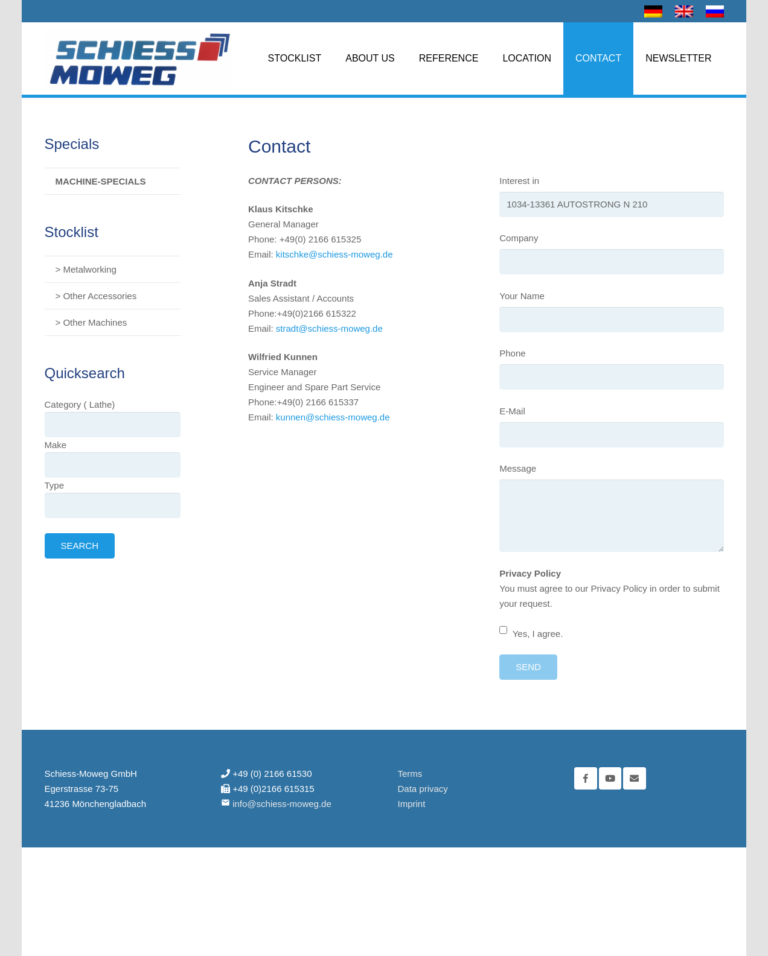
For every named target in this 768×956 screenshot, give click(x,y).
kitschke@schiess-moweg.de (334, 254)
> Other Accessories (96, 296)
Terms (410, 773)
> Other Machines (91, 322)
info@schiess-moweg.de (281, 804)
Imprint (412, 804)
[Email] (634, 778)
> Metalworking (86, 269)
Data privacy (423, 788)
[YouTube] (610, 778)
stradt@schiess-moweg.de (329, 328)
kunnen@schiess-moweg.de (333, 417)
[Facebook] (585, 778)
